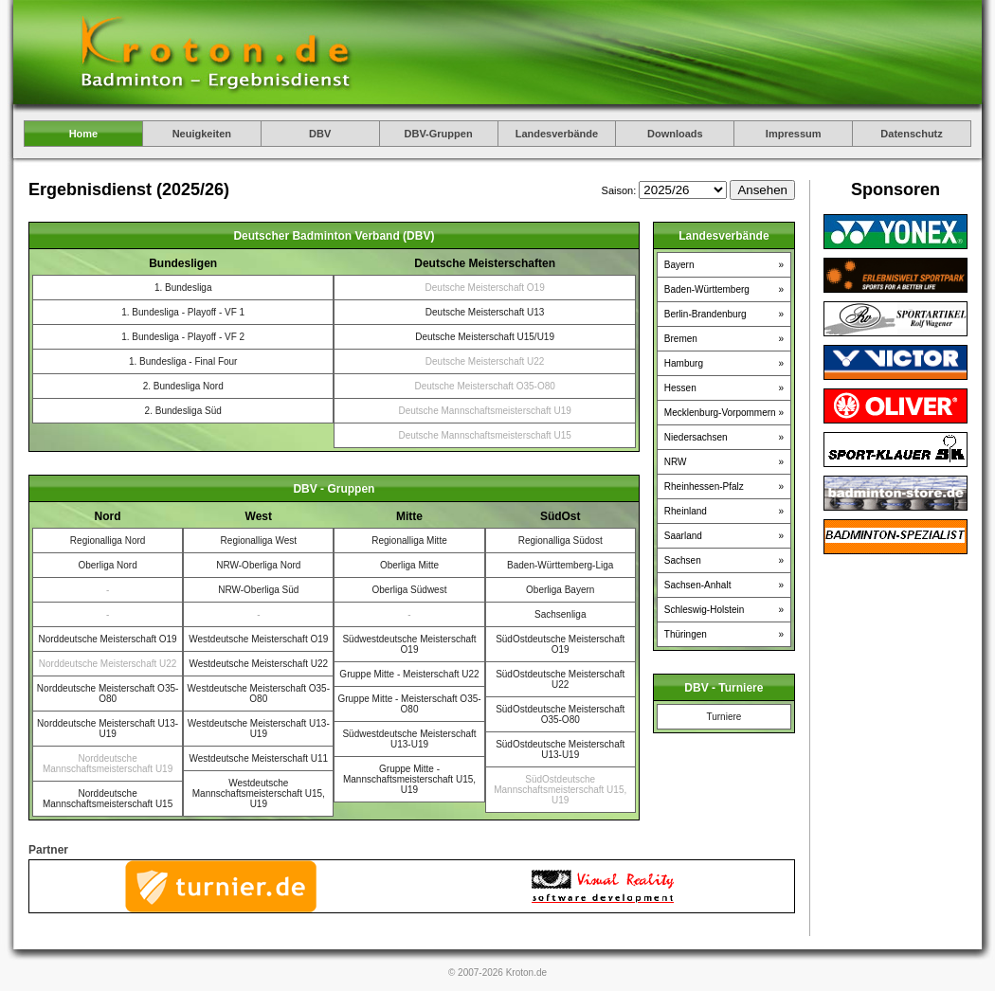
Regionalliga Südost (560, 540)
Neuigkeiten (201, 133)
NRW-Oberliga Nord (258, 565)
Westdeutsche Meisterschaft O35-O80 (259, 693)
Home (84, 133)
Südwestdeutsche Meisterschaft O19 (409, 644)
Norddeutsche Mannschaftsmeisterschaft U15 (107, 798)
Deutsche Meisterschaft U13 (485, 312)
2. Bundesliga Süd (183, 410)
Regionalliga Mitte (409, 540)
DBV (320, 133)
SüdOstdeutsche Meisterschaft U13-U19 (560, 749)
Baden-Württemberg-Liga (560, 565)
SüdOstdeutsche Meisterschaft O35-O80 (560, 714)
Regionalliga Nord (108, 540)
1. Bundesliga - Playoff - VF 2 (182, 337)
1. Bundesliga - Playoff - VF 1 (182, 312)
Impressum (794, 133)
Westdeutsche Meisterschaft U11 (259, 758)
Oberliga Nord (107, 565)
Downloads (675, 133)
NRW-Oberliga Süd (258, 590)
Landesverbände (557, 133)
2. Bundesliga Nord (183, 386)
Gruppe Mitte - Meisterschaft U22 (409, 674)
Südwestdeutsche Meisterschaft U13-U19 (409, 739)
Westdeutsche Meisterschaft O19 (258, 639)
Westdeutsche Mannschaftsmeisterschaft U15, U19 (258, 793)
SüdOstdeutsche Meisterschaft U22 (560, 679)
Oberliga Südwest (409, 590)
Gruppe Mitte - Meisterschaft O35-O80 (408, 704)
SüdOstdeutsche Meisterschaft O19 (560, 644)
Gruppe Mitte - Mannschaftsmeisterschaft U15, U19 (409, 779)
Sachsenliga (560, 614)
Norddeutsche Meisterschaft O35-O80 (108, 693)
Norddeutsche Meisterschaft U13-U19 (107, 728)
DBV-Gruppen (439, 133)
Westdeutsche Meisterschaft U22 (259, 663)
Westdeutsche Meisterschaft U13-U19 (259, 728)
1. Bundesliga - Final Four (183, 361)
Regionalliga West (259, 540)
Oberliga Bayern (560, 590)
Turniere (723, 717)
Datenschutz (911, 133)
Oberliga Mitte (409, 565)
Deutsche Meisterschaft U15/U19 (484, 337)
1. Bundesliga (183, 287)
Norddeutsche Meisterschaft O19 (108, 639)
